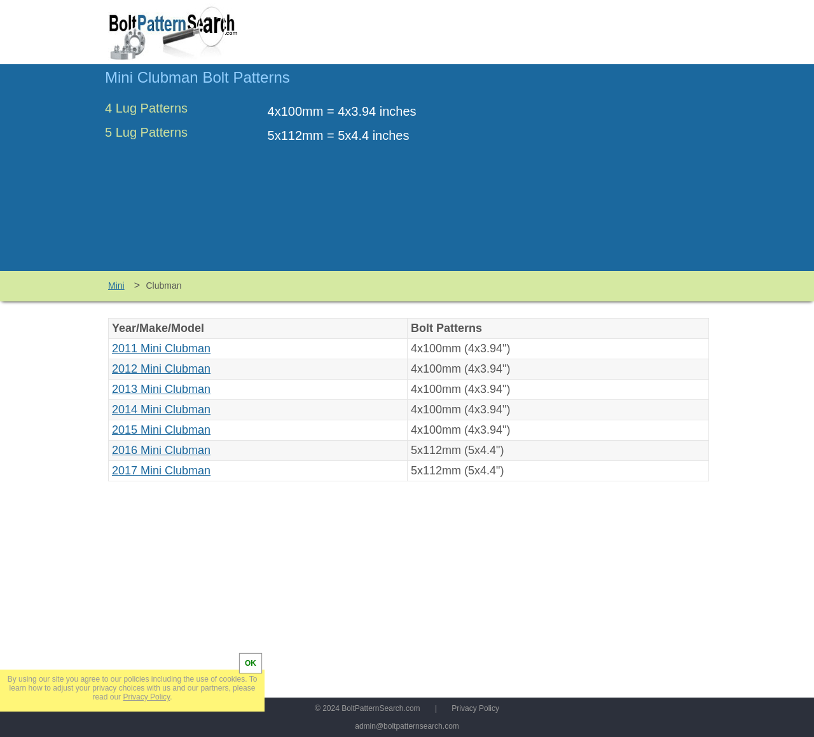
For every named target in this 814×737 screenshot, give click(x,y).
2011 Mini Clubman (161, 348)
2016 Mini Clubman (161, 450)
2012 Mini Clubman (161, 368)
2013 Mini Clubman (161, 389)
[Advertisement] (602, 174)
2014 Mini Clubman (161, 409)
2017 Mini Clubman (161, 470)
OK (250, 663)
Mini (116, 285)
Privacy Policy (475, 708)
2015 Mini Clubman (161, 430)
